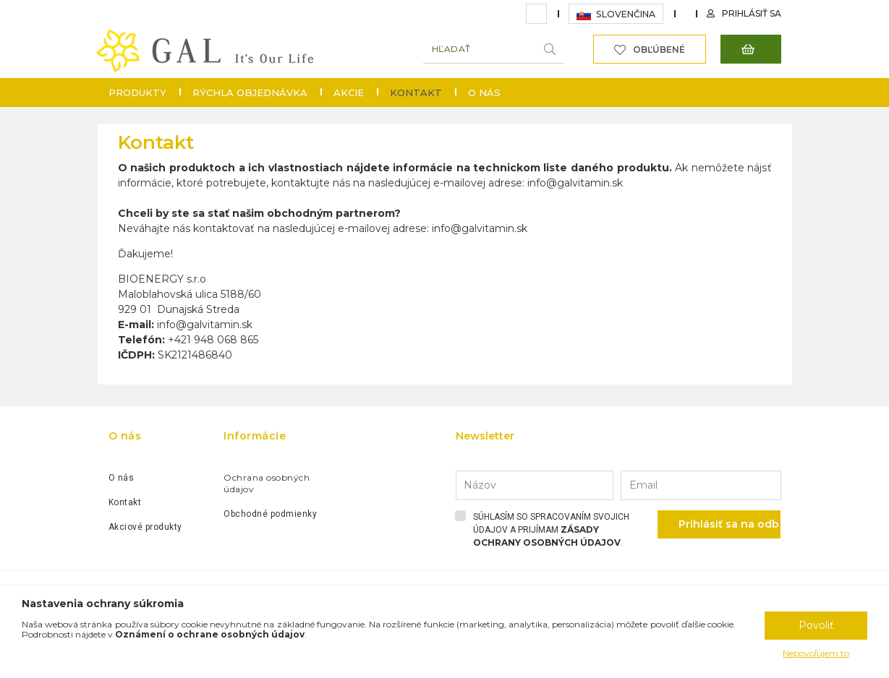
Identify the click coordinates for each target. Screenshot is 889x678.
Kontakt (125, 502)
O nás (484, 92)
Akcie (348, 92)
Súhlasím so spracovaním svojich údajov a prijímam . (551, 530)
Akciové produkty (145, 527)
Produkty (137, 92)
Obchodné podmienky (270, 514)
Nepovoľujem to (816, 653)
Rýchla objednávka (249, 92)
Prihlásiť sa (751, 13)
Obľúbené (659, 49)
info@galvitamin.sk (575, 182)
